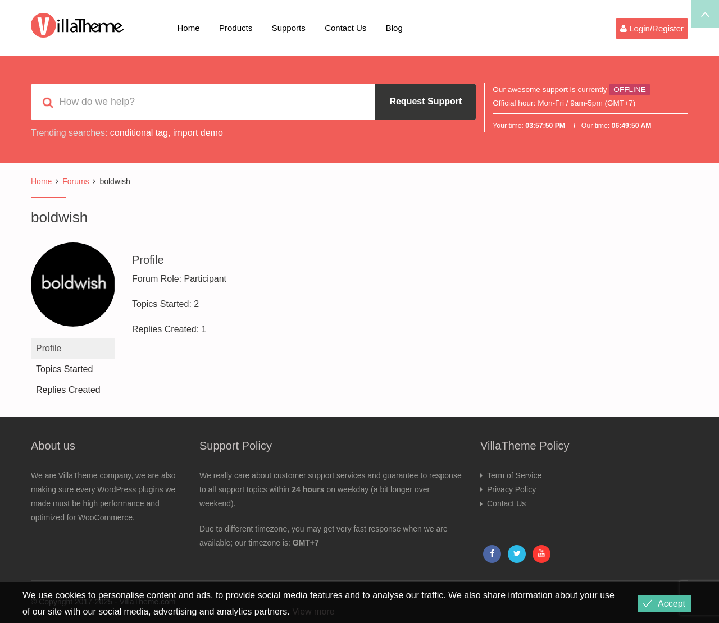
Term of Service (514, 475)
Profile (48, 348)
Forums (75, 181)
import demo (198, 133)
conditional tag (139, 133)
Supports (289, 28)
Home (189, 28)
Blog (394, 28)
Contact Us (345, 28)
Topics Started (64, 369)
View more (313, 611)
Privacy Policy (511, 489)
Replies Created (68, 390)
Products (235, 28)
